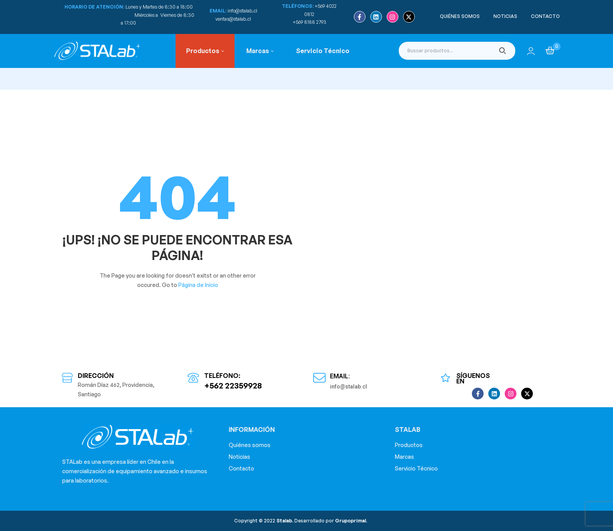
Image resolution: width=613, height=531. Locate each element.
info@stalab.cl (242, 11)
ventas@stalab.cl (233, 19)
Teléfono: (222, 376)
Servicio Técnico (416, 468)
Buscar (502, 51)
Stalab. (284, 521)
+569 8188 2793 (310, 22)
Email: (340, 376)
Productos (409, 445)
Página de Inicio (198, 285)
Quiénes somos (250, 445)
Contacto (241, 468)
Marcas (404, 456)
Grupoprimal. (351, 521)
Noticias (239, 456)
